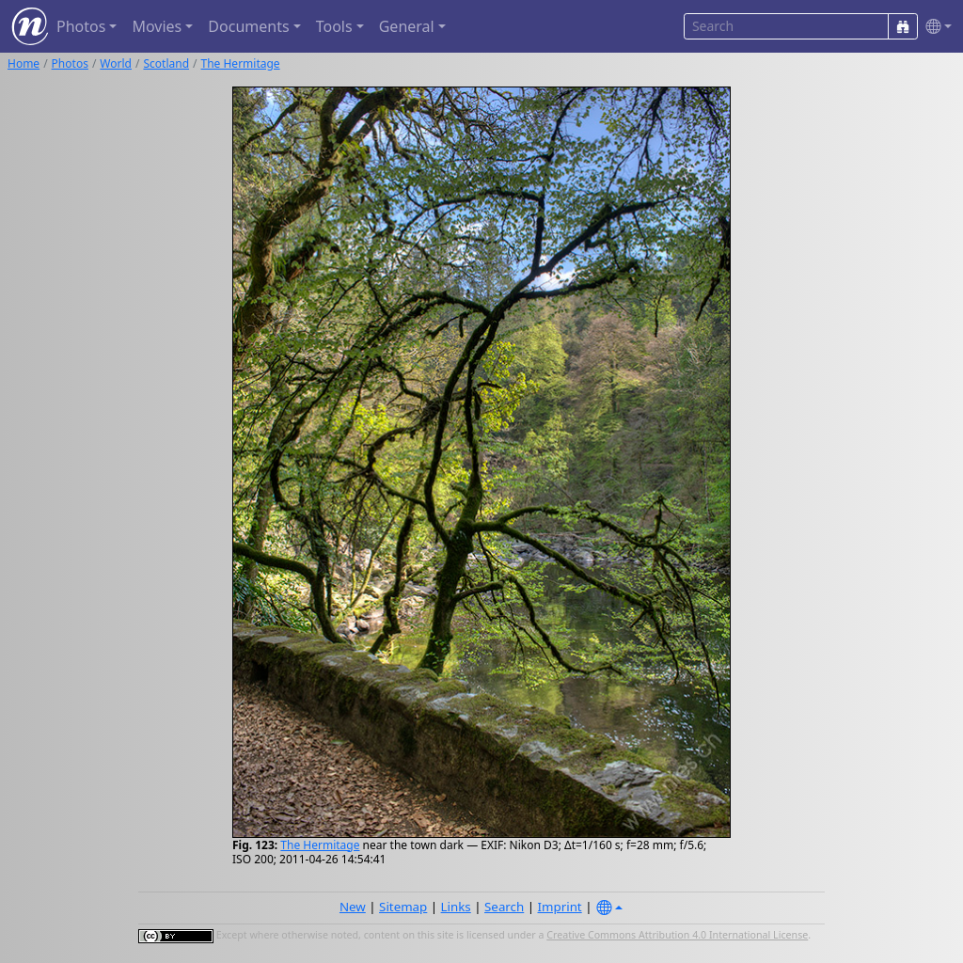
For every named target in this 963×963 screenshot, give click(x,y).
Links (456, 906)
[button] (935, 26)
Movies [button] (157, 26)
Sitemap (403, 906)
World (116, 63)
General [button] (406, 26)
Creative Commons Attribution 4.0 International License (677, 934)
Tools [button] (334, 26)
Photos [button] (80, 26)
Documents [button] (248, 26)
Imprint (560, 906)
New (352, 906)
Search (504, 906)
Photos (70, 63)
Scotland (166, 63)
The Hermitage (240, 63)
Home (23, 63)
